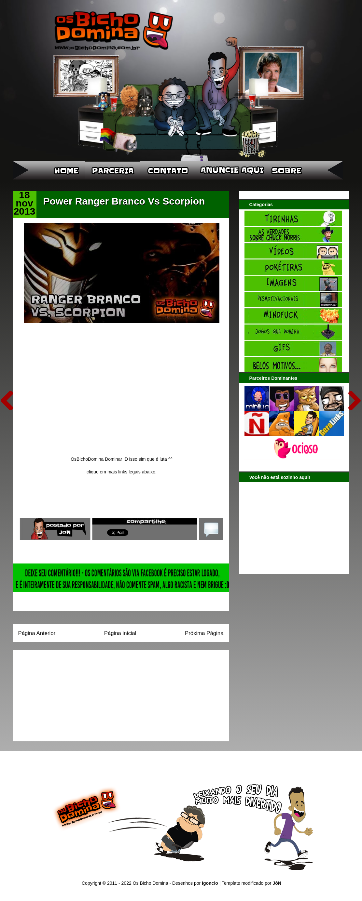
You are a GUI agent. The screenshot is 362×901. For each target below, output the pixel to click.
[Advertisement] (59, 693)
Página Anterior (37, 633)
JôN (276, 883)
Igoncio (210, 883)
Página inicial (120, 633)
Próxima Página (204, 633)
